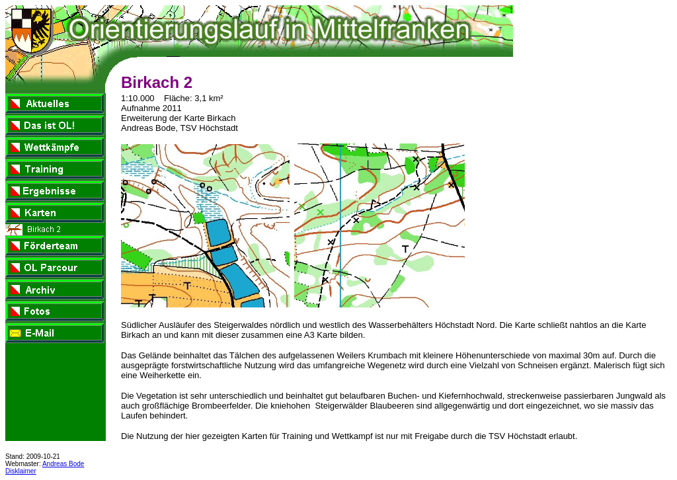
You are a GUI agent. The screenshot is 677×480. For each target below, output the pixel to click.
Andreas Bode (63, 463)
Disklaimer (20, 471)
